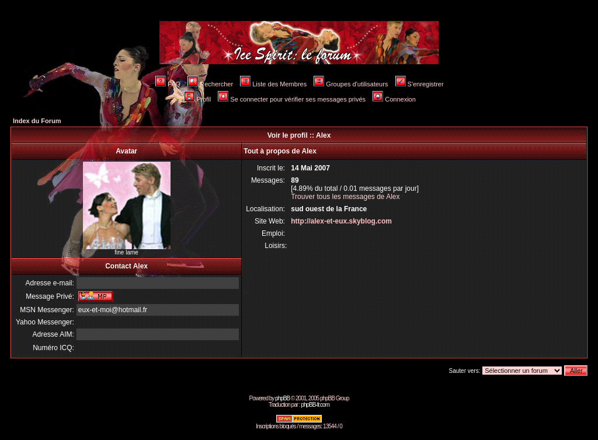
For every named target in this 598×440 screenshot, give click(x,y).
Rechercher (210, 84)
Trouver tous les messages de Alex (345, 197)
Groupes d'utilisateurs (351, 84)
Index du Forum (37, 120)
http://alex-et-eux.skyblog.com (341, 221)
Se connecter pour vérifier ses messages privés (292, 99)
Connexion (394, 99)
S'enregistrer (419, 84)
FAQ (167, 84)
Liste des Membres (273, 84)
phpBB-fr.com (315, 404)
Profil (197, 99)
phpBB (282, 398)
